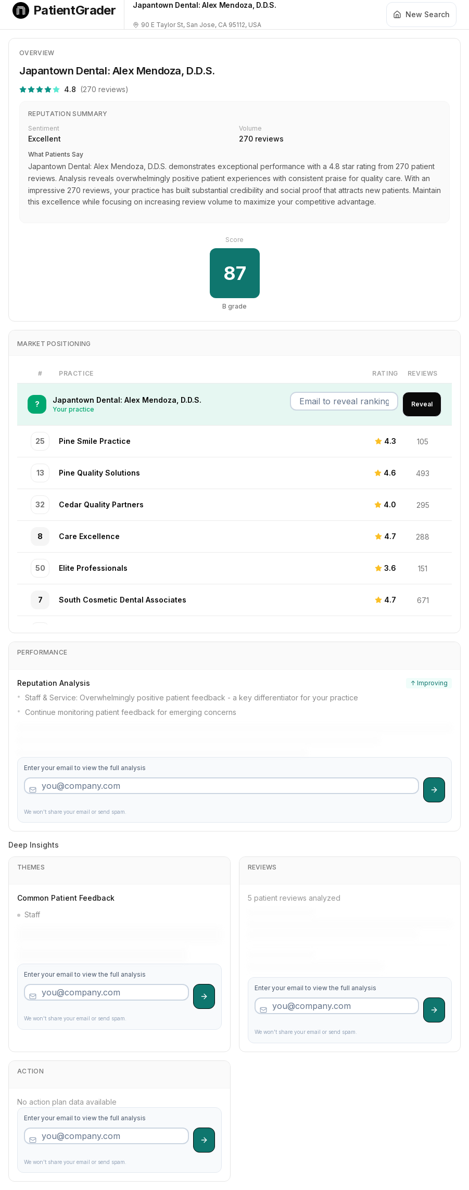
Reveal (422, 404)
